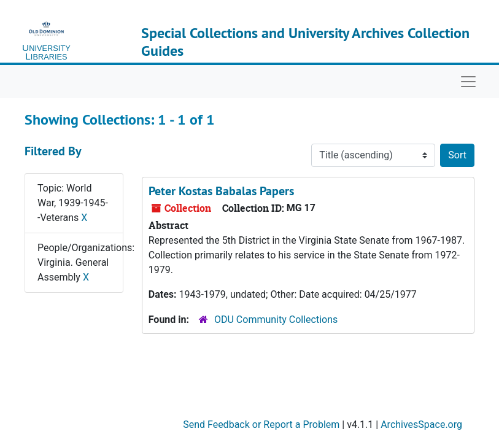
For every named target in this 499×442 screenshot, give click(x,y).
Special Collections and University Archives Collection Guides (305, 41)
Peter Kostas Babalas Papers (221, 191)
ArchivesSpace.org (421, 424)
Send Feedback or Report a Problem (261, 424)
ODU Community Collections (276, 319)
